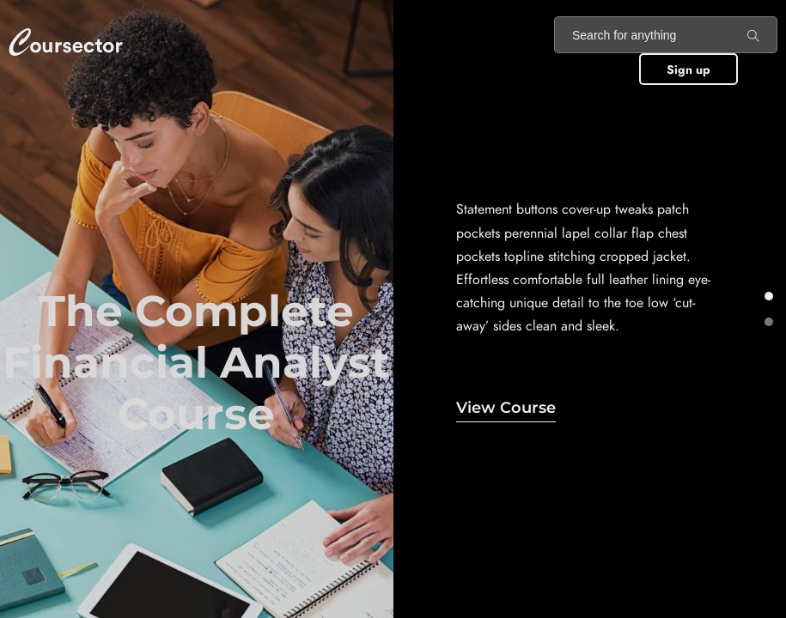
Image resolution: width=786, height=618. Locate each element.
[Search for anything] (753, 35)
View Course (506, 407)
